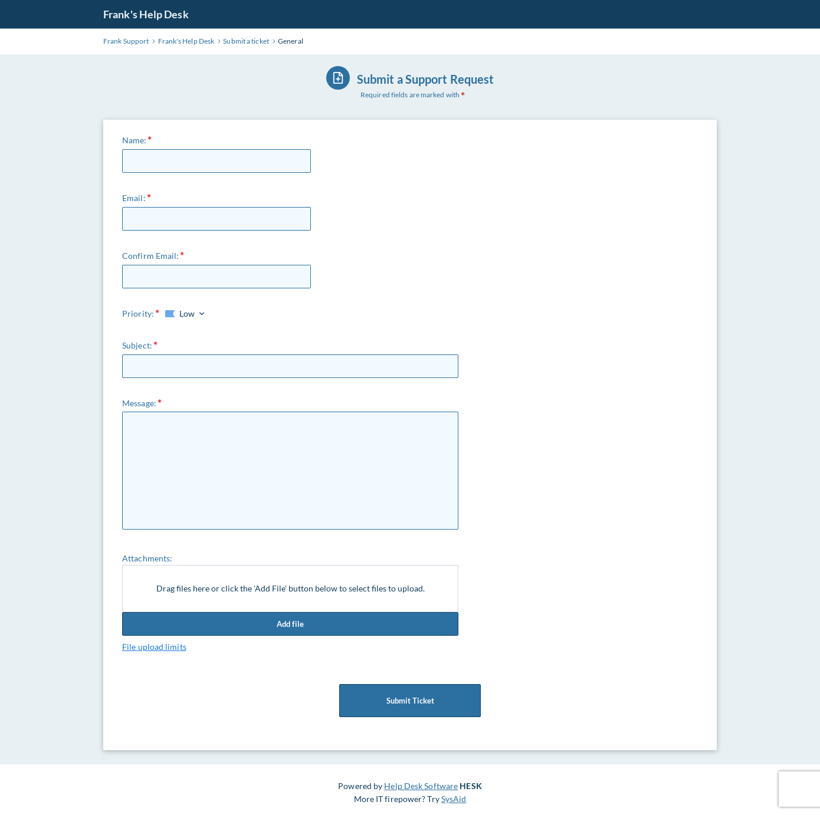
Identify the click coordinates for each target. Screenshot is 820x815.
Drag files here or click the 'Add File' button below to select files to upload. (290, 588)
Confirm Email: (150, 256)
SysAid (454, 799)
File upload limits (154, 647)
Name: (134, 140)
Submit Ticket (410, 701)
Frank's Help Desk (146, 14)
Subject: (137, 345)
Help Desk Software (421, 786)
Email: (134, 198)
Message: (139, 403)
